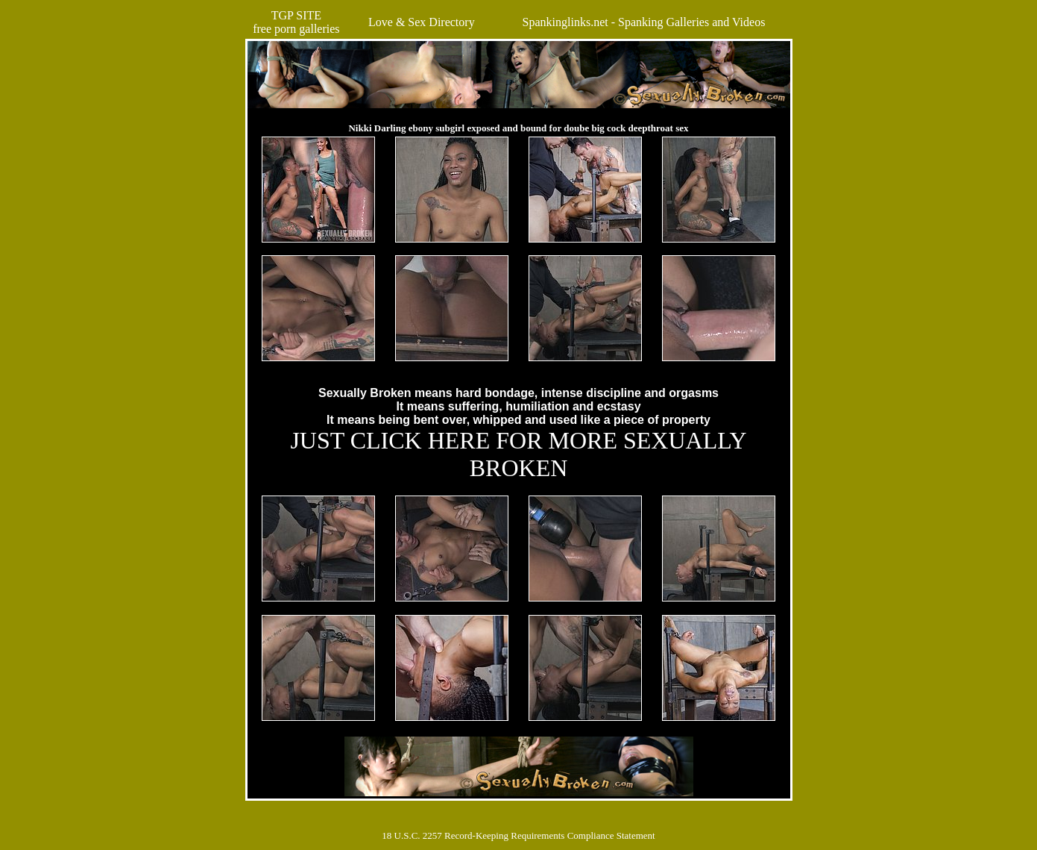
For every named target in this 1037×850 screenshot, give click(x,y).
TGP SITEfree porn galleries (296, 22)
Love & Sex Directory (421, 22)
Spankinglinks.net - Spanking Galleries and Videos (644, 22)
